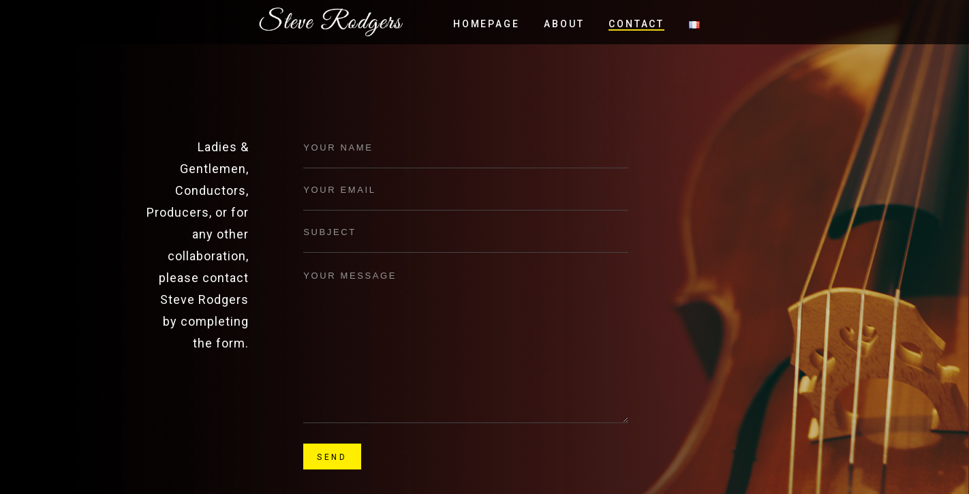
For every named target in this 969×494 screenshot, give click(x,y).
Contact (636, 23)
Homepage (486, 23)
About (564, 23)
